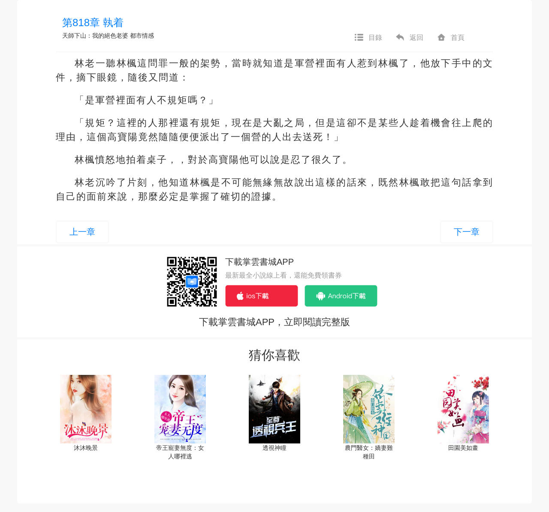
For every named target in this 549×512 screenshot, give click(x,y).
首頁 (450, 38)
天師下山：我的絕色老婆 (95, 35)
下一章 (467, 232)
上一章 (82, 232)
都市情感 (142, 35)
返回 (409, 38)
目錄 (368, 38)
